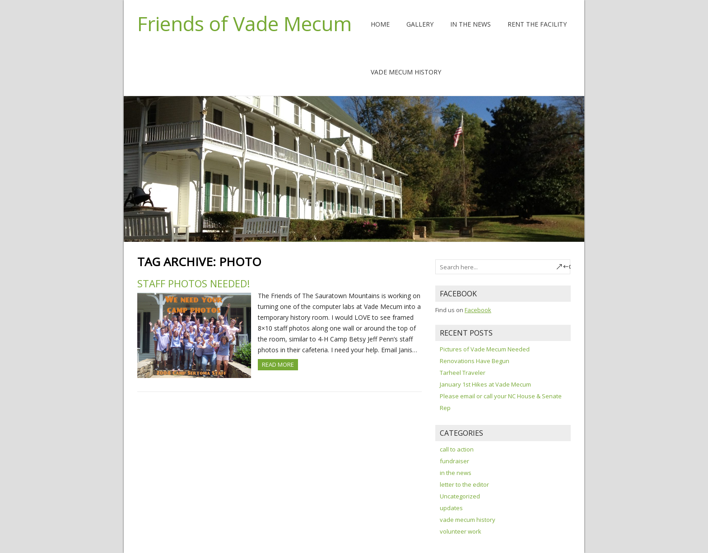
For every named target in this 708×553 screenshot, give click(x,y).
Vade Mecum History (406, 72)
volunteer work (460, 531)
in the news (455, 473)
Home (380, 24)
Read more (278, 364)
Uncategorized (460, 496)
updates (451, 508)
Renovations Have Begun (474, 361)
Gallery (419, 24)
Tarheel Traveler (462, 373)
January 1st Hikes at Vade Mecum (485, 384)
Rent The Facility (537, 24)
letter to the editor (464, 484)
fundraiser (454, 461)
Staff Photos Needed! (193, 283)
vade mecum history (467, 520)
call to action (457, 449)
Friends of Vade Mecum (244, 23)
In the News (470, 24)
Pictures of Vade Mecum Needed (485, 349)
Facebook (478, 310)
